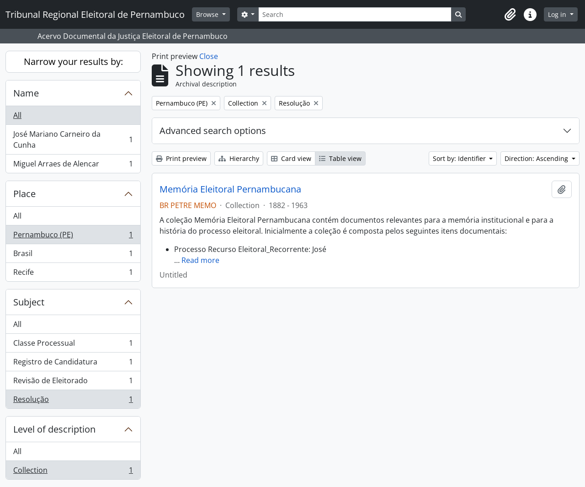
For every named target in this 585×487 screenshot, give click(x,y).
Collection (73, 472)
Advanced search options (213, 130)
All (17, 115)
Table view (340, 158)
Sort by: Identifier (460, 158)
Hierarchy (238, 158)
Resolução (73, 401)
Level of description (54, 429)
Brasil (73, 255)
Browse (208, 14)
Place (24, 193)
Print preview (181, 158)
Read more (200, 260)
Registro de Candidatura (73, 363)
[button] (510, 15)
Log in (558, 14)
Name (26, 93)
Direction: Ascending (537, 158)
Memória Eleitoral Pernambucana (230, 189)
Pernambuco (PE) (73, 236)
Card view (291, 158)
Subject (28, 302)
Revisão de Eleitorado (73, 382)
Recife (73, 274)
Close (208, 56)
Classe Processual (73, 345)
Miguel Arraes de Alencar (73, 165)
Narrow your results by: (73, 61)
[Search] (354, 14)
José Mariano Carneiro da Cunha (73, 139)
